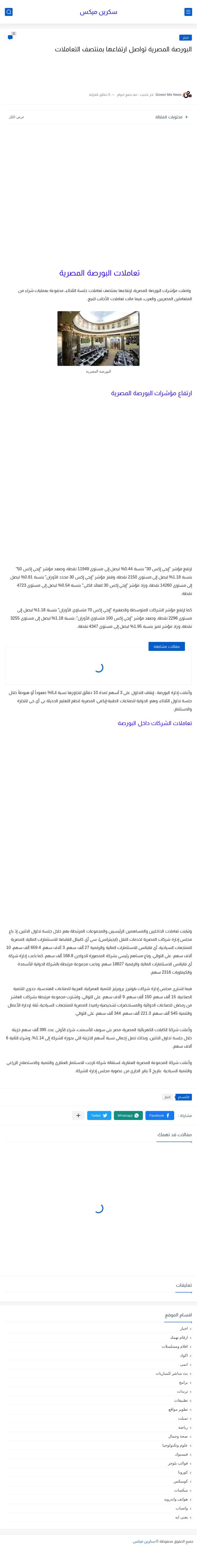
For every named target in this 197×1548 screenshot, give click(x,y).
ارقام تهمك (179, 1337)
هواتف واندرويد (176, 1499)
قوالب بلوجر (178, 1463)
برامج (183, 1382)
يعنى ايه (181, 1517)
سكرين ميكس (98, 11)
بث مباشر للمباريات (172, 1373)
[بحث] (9, 12)
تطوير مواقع (178, 1409)
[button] (159, 1115)
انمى (184, 1364)
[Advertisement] (140, 70)
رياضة (183, 1427)
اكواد (184, 1355)
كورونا (183, 1472)
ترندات (182, 1391)
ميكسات (181, 1490)
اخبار (186, 38)
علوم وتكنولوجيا (175, 1445)
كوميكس (181, 1481)
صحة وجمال (178, 1436)
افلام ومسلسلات (175, 1346)
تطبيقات (181, 1400)
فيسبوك (181, 1454)
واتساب (182, 1508)
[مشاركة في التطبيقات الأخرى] (78, 1115)
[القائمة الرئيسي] (188, 12)
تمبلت (183, 1418)
